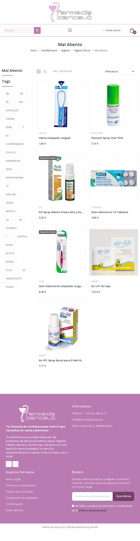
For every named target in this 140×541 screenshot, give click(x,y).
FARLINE (11, 194)
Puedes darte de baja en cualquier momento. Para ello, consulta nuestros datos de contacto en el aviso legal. (101, 483)
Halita (42, 133)
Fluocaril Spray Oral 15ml (107, 138)
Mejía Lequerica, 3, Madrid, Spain (92, 425)
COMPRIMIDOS (15, 144)
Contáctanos (14, 504)
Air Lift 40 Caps (101, 286)
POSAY (10, 287)
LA (7, 219)
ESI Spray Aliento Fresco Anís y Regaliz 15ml (61, 212)
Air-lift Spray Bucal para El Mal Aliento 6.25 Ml (61, 360)
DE (21, 93)
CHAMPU (11, 228)
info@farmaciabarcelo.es (87, 419)
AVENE (10, 261)
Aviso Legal (13, 479)
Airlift (95, 281)
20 (23, 270)
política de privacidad (92, 510)
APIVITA (10, 211)
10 (7, 186)
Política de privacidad (19, 491)
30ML (9, 169)
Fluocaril (97, 133)
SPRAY (9, 203)
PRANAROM (13, 160)
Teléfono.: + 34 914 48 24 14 (89, 413)
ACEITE (10, 253)
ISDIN (9, 245)
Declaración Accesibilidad (22, 498)
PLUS (9, 270)
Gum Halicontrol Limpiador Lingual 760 (61, 286)
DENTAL (22, 236)
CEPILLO (11, 152)
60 (20, 219)
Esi (40, 207)
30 (7, 102)
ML (7, 93)
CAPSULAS (12, 110)
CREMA (10, 118)
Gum (41, 281)
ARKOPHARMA (14, 177)
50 (7, 135)
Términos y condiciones (21, 485)
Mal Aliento (12, 71)
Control (96, 207)
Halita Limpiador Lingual (54, 138)
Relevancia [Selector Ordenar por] (120, 71)
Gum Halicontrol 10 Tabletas (109, 212)
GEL (21, 102)
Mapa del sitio (14, 510)
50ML (9, 127)
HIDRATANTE (14, 278)
